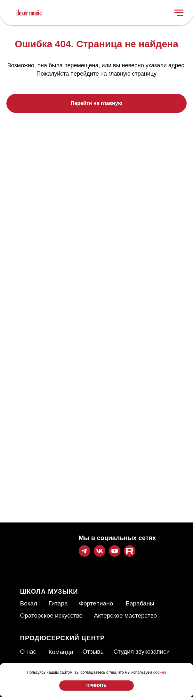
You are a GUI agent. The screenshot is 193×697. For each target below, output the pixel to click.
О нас (28, 651)
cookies (159, 672)
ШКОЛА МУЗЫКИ (49, 591)
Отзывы (94, 651)
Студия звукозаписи (142, 651)
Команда (61, 652)
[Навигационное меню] (178, 13)
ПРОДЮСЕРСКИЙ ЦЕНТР (62, 637)
